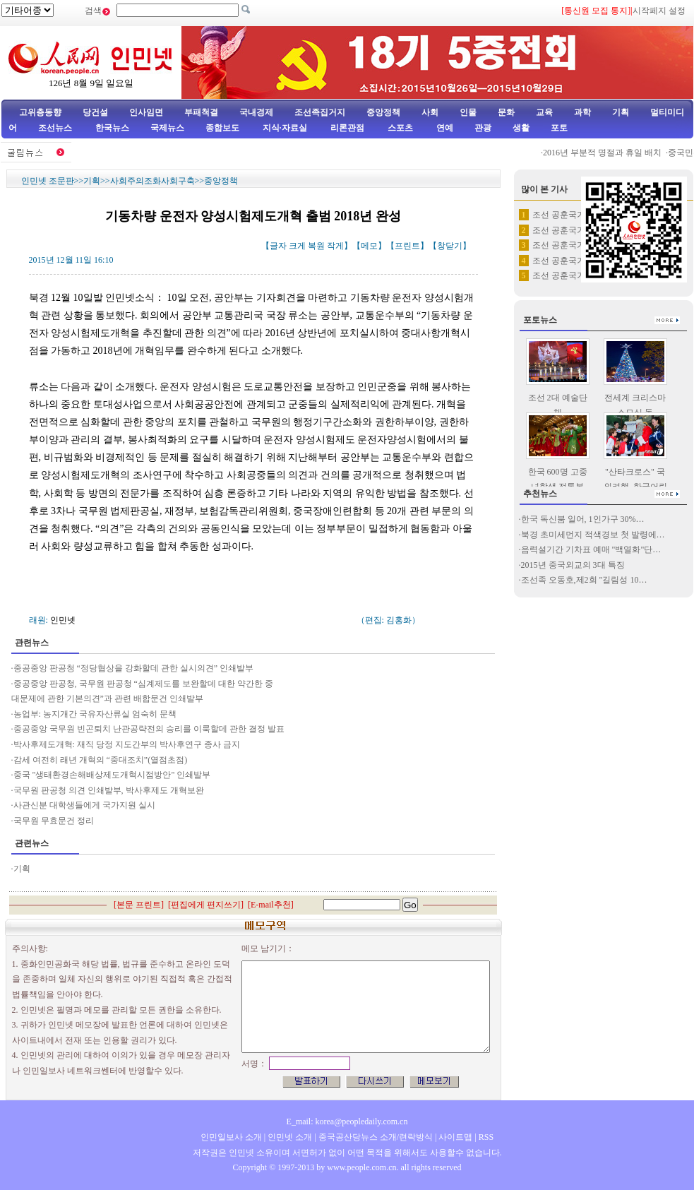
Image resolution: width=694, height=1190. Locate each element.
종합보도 (222, 128)
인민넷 (63, 620)
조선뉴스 (56, 128)
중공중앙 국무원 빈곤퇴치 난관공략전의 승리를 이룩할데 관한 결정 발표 (149, 729)
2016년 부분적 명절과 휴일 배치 (606, 152)
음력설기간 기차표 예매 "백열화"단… (591, 549)
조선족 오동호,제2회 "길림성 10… (584, 580)
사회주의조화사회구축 (152, 181)
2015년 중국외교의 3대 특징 (573, 565)
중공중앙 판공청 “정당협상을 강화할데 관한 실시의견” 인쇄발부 (133, 668)
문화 (506, 112)
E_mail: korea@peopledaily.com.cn (347, 1121)
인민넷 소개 (288, 1137)
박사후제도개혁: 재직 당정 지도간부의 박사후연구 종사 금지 (126, 744)
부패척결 (201, 112)
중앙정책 (383, 112)
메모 (369, 246)
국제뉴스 (167, 128)
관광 (482, 128)
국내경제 (256, 112)
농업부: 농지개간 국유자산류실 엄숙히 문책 (95, 714)
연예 (443, 128)
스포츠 (399, 128)
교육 (544, 112)
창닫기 (449, 246)
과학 (582, 112)
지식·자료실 (286, 128)
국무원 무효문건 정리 (53, 821)
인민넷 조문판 (47, 181)
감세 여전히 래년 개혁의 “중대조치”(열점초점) (100, 760)
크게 (297, 246)
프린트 (407, 246)
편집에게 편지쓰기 (206, 905)
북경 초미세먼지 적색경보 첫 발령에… (593, 535)
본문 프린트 (138, 905)
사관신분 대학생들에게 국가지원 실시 (84, 805)
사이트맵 (455, 1137)
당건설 (95, 112)
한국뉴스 (112, 128)
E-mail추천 (271, 905)
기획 (620, 112)
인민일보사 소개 (231, 1137)
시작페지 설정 (659, 11)
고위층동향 (40, 112)
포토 (559, 128)
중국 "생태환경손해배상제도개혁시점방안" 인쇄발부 (112, 775)
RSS (486, 1137)
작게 (335, 246)
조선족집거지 (319, 112)
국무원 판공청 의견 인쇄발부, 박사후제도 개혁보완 (108, 790)
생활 (521, 128)
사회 (429, 112)
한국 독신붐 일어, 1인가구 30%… (583, 519)
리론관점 (347, 128)
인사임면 (146, 112)
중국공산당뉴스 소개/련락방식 (375, 1137)
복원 (316, 246)
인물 (468, 112)
